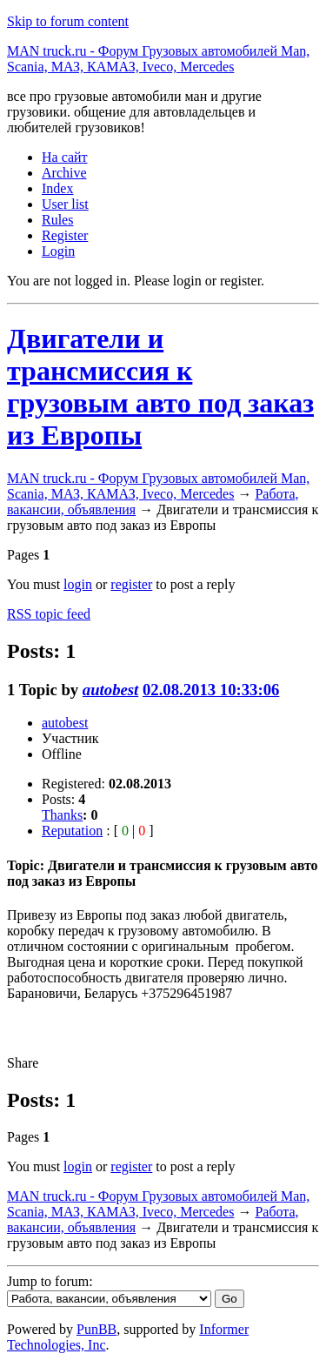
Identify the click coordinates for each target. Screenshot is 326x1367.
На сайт (65, 157)
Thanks (62, 814)
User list (65, 204)
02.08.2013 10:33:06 (211, 689)
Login (58, 251)
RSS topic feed (48, 613)
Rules (57, 219)
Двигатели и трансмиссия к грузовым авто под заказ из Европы (160, 387)
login (77, 584)
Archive (64, 172)
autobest (110, 689)
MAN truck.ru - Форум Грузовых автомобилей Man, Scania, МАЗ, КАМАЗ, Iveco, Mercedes (158, 59)
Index (57, 188)
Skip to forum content (68, 21)
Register (65, 235)
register (131, 584)
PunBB (96, 1329)
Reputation (72, 830)
